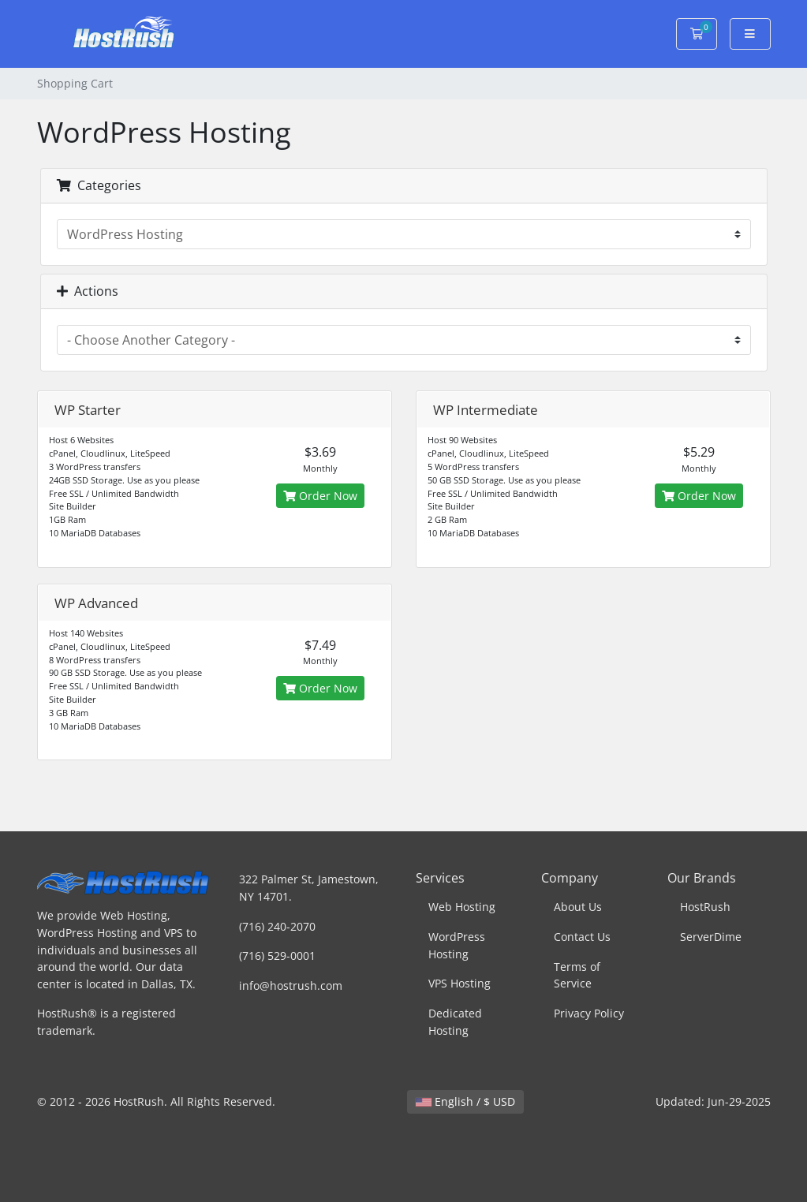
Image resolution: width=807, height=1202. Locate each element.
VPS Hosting (459, 983)
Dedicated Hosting (455, 1022)
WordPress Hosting (456, 945)
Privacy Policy (589, 1013)
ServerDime (711, 936)
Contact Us (582, 936)
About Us (578, 906)
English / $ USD (465, 1101)
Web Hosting (461, 906)
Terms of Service (577, 975)
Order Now (320, 495)
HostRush (705, 906)
